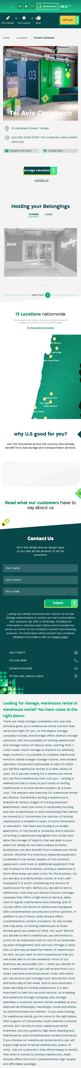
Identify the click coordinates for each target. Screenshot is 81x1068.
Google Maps (56, 150)
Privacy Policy (60, 637)
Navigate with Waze (21, 150)
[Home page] (66, 6)
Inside (49, 214)
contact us (42, 180)
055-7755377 (17, 652)
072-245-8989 (18, 660)
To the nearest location (40, 327)
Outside (33, 214)
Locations (21, 37)
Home (6, 37)
